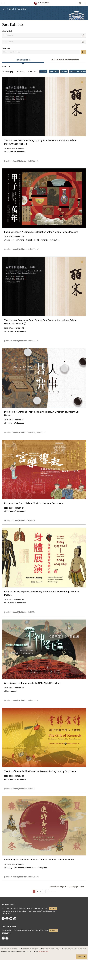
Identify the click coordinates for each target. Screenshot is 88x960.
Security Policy (43, 951)
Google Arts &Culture (14, 918)
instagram (7, 918)
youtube (10, 918)
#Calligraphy (8, 71)
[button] (79, 3)
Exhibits (12, 9)
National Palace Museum (42, 3)
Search (83, 52)
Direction (53, 908)
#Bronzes (54, 71)
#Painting (20, 71)
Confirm (81, 956)
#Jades (43, 71)
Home (4, 9)
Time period (7, 31)
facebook (3, 918)
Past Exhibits (21, 9)
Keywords (6, 48)
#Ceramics (32, 71)
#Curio (64, 71)
